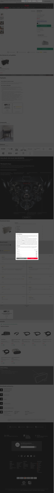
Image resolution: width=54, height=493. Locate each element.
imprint (17, 248)
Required (18, 249)
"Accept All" (24, 242)
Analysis (18, 251)
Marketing (18, 253)
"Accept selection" (18, 245)
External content (19, 256)
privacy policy (33, 247)
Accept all (32, 258)
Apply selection (21, 258)
